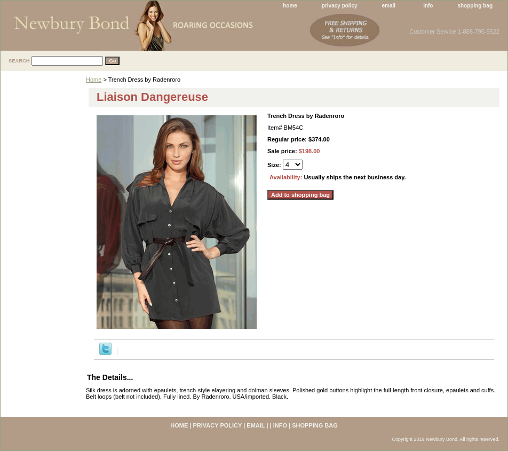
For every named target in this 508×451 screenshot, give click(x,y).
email (389, 6)
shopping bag (475, 6)
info (428, 6)
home (290, 6)
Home (93, 79)
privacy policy (340, 6)
